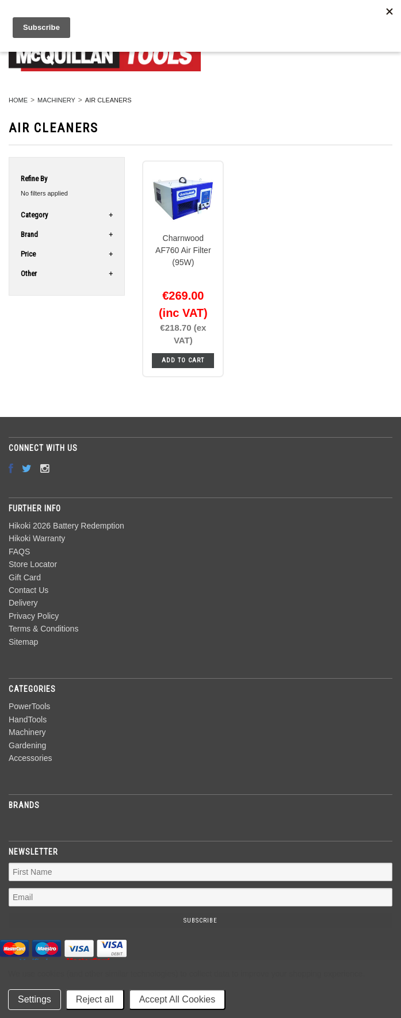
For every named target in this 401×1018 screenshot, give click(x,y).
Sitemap (23, 641)
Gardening (27, 745)
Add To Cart (183, 360)
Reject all (95, 999)
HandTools (28, 719)
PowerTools (29, 706)
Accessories (30, 758)
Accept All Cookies (177, 999)
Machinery (56, 100)
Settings (34, 999)
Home (18, 100)
